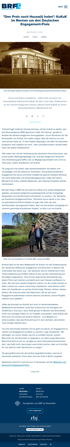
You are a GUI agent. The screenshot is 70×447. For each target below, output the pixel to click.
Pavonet (49, 439)
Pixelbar (43, 439)
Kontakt (28, 436)
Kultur (39, 394)
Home (21, 389)
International (25, 397)
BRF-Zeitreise (42, 397)
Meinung (40, 391)
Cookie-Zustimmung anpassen (51, 436)
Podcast (43, 444)
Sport (38, 389)
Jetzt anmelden (35, 411)
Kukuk (35, 37)
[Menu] (62, 6)
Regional (23, 391)
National (23, 394)
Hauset (26, 37)
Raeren (43, 37)
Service (21, 444)
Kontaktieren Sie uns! (35, 429)
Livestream (32, 444)
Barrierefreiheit (36, 436)
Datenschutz (21, 436)
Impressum (12, 436)
